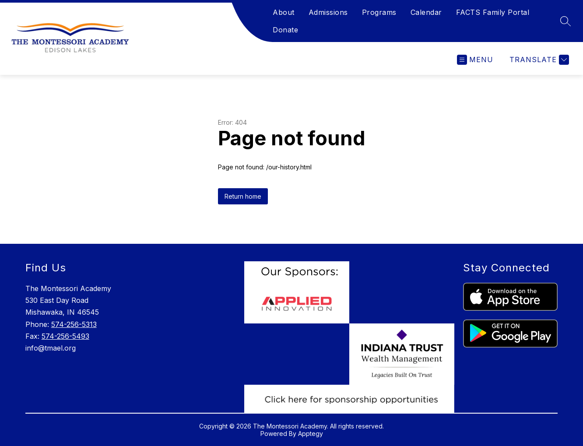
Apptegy (310, 433)
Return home (243, 196)
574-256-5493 (65, 336)
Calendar (426, 12)
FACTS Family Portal (493, 12)
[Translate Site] (538, 59)
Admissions (328, 12)
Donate (285, 29)
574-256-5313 (74, 324)
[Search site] (565, 21)
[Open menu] (475, 59)
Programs (379, 12)
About (284, 12)
